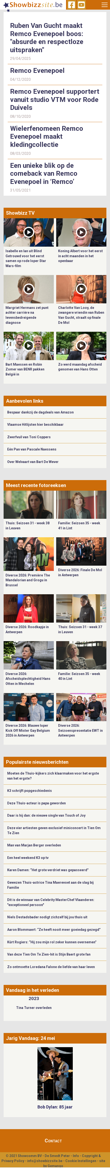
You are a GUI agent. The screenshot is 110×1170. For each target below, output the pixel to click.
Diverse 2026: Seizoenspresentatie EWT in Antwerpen (80, 730)
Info (76, 1156)
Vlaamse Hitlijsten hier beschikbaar (35, 424)
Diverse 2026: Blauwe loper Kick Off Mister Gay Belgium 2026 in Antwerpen (28, 730)
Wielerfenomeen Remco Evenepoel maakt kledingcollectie (46, 137)
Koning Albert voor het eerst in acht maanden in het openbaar (80, 256)
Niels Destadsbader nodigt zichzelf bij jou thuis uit (47, 917)
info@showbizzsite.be (44, 1161)
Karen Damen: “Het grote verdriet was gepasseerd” (48, 870)
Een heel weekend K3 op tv (28, 858)
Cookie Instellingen (80, 1161)
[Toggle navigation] (104, 5)
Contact (53, 1141)
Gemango (55, 1166)
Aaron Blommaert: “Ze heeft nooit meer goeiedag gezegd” (54, 930)
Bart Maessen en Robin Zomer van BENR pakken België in (25, 369)
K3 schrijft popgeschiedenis (29, 791)
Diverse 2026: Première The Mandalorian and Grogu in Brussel (28, 580)
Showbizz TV (20, 213)
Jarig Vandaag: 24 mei (30, 1038)
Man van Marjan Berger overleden (34, 845)
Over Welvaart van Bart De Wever (33, 462)
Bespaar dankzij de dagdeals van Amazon (40, 412)
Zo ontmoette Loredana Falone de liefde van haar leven (51, 967)
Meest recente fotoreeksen (36, 485)
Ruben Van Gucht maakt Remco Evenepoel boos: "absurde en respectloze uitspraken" (46, 38)
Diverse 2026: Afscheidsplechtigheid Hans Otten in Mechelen (28, 679)
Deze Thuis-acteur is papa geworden (36, 803)
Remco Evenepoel (37, 71)
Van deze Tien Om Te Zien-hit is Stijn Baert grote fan (49, 954)
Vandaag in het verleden (32, 990)
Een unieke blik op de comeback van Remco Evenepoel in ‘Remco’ (43, 174)
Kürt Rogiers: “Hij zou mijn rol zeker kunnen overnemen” (52, 942)
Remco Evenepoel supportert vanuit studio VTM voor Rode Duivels (54, 100)
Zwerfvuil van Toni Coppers (29, 437)
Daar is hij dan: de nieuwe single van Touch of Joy (46, 815)
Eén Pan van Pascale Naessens (31, 449)
